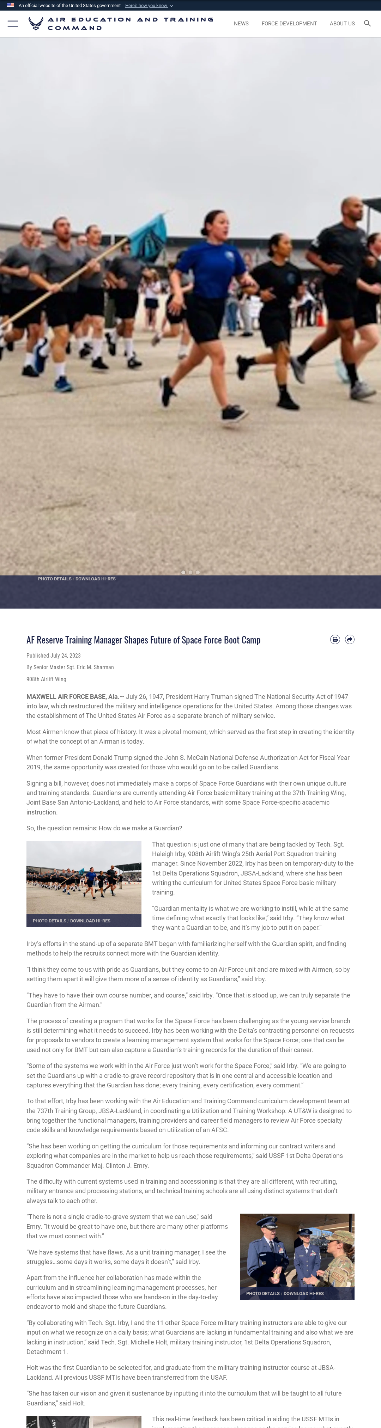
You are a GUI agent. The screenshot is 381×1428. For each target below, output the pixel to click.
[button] (150, 5)
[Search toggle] (369, 24)
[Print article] (335, 639)
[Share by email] (350, 639)
